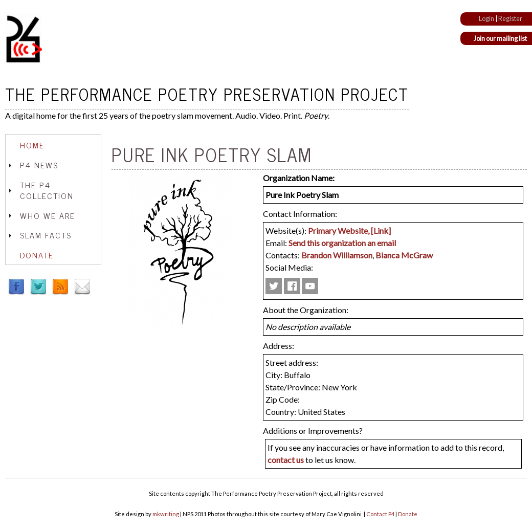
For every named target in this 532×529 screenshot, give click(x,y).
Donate (37, 254)
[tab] (53, 145)
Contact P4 (380, 514)
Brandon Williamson (336, 255)
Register (510, 18)
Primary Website (338, 230)
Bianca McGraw (404, 255)
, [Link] (379, 230)
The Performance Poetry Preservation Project (207, 93)
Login (486, 18)
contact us (286, 460)
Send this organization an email (342, 243)
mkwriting (165, 514)
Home (32, 144)
